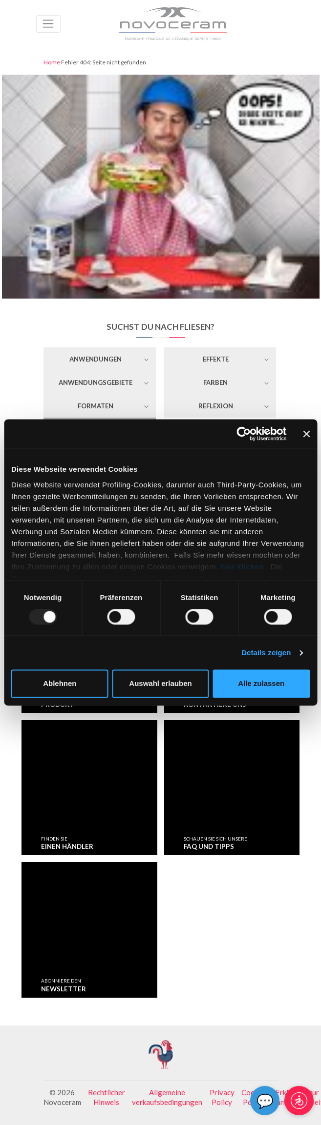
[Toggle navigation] (48, 24)
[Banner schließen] (306, 433)
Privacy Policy (222, 1097)
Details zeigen (266, 652)
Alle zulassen (261, 684)
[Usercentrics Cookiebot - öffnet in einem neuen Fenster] (244, 433)
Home (51, 62)
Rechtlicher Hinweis (106, 1097)
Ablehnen (59, 684)
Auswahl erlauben (160, 684)
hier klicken (242, 566)
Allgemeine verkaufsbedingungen (167, 1097)
